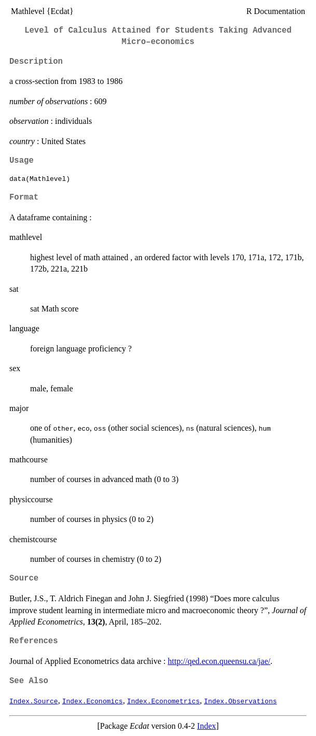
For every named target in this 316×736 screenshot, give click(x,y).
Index (206, 725)
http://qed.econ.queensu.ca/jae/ (219, 661)
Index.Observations (240, 700)
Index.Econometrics (163, 700)
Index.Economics (92, 700)
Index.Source (33, 700)
